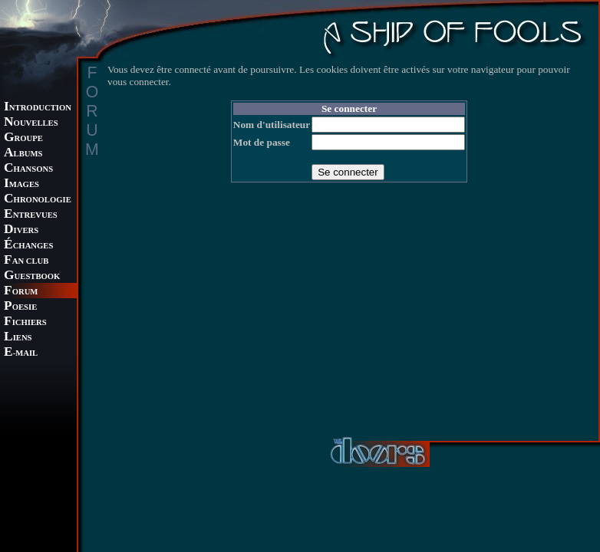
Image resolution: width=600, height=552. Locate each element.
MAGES (21, 184)
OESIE (20, 307)
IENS (17, 338)
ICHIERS (25, 322)
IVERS (21, 230)
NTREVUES (31, 215)
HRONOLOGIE (37, 200)
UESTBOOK (32, 276)
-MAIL (21, 353)
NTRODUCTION (37, 108)
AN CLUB (26, 261)
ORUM (21, 292)
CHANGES (28, 246)
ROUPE (23, 138)
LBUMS (23, 154)
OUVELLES (31, 123)
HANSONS (28, 169)
